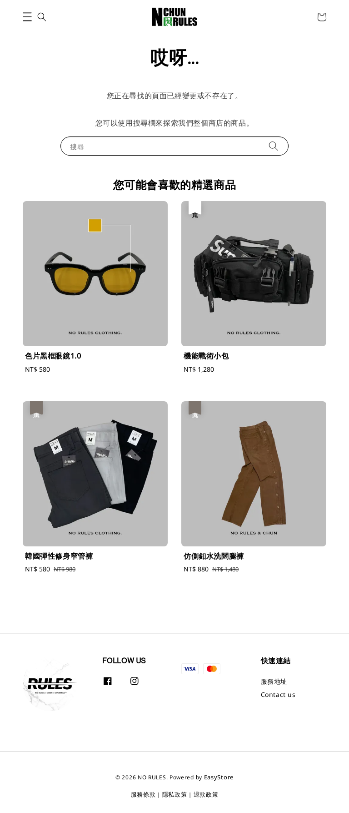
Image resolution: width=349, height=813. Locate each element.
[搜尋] (273, 146)
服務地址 (274, 681)
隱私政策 (174, 794)
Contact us (278, 694)
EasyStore (219, 777)
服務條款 (143, 794)
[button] (27, 17)
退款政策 (206, 794)
